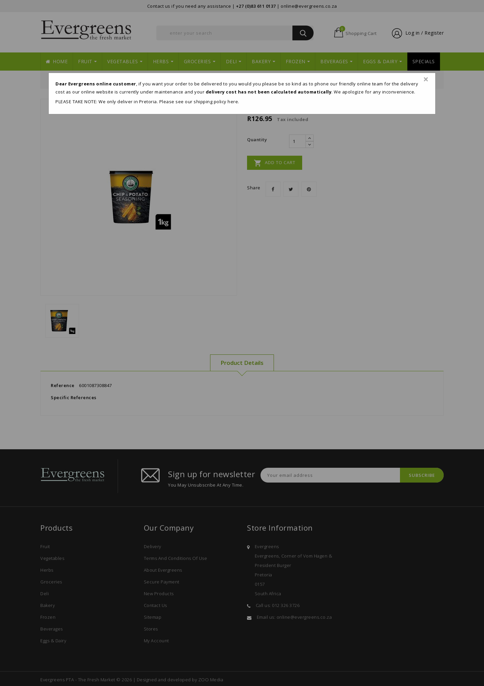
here (233, 102)
